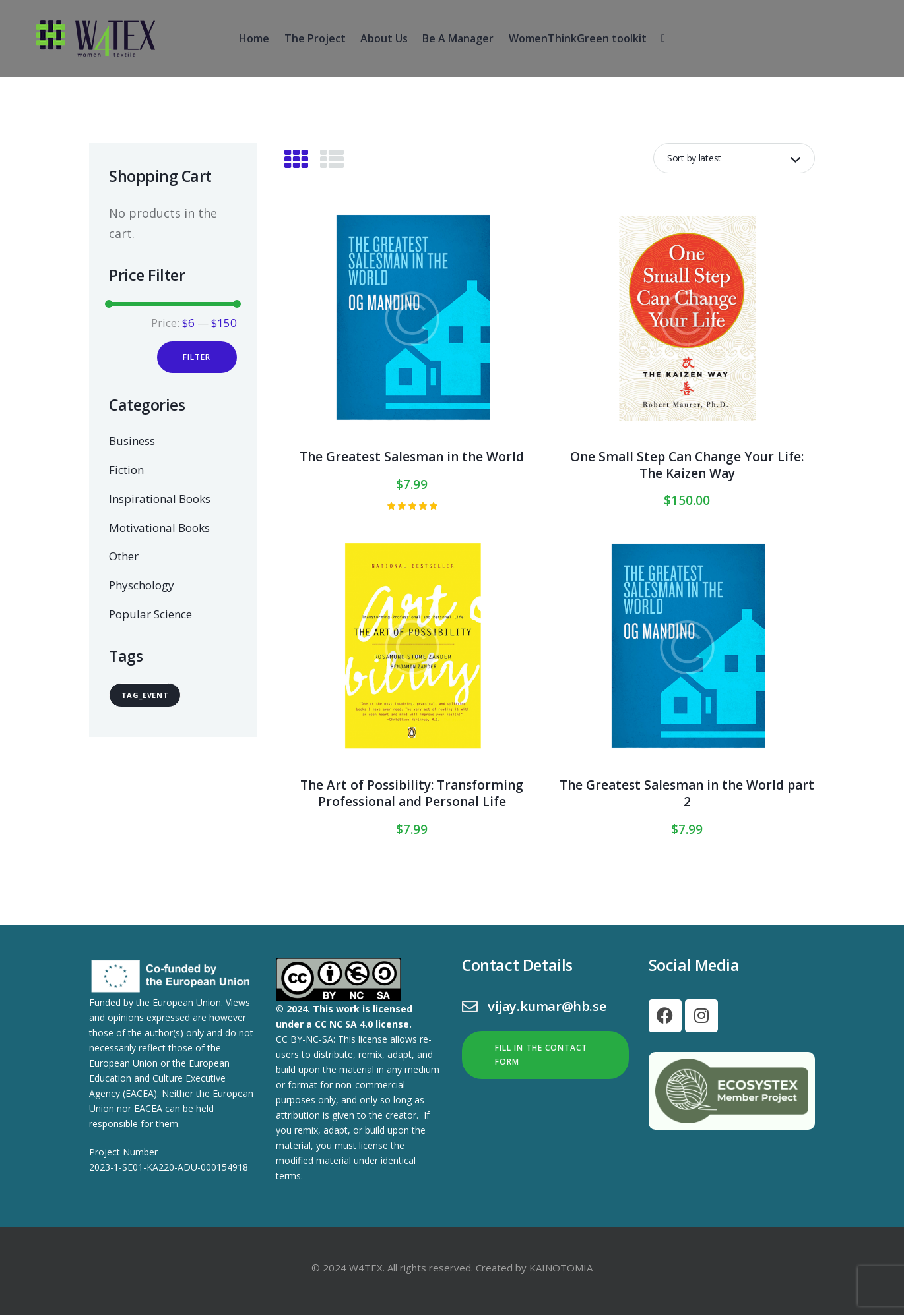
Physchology (141, 585)
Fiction (126, 469)
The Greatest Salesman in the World (412, 457)
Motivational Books (159, 527)
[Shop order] (734, 158)
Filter (196, 357)
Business (132, 441)
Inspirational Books (159, 498)
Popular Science (150, 614)
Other (124, 556)
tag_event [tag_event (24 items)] (144, 695)
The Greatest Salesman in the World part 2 (687, 793)
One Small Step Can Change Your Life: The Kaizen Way (687, 465)
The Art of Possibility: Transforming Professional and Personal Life (411, 793)
